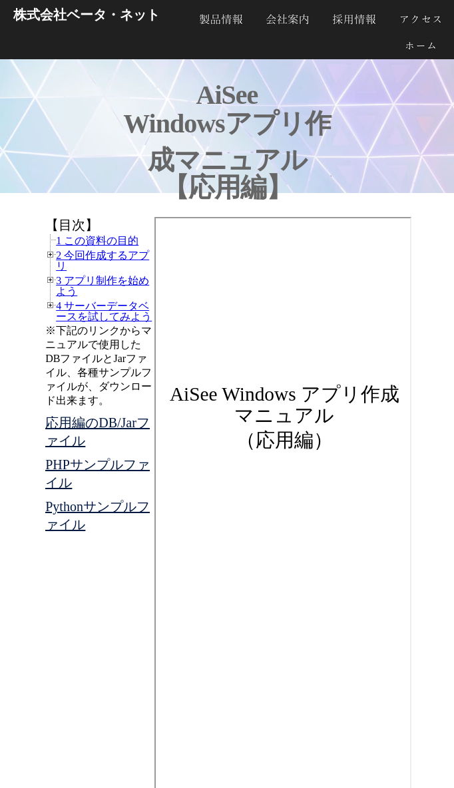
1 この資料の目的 (97, 240)
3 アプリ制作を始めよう (102, 286)
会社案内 (287, 19)
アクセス (420, 19)
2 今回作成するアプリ (102, 261)
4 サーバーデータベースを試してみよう (104, 311)
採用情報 (354, 19)
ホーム (420, 46)
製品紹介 (221, 19)
